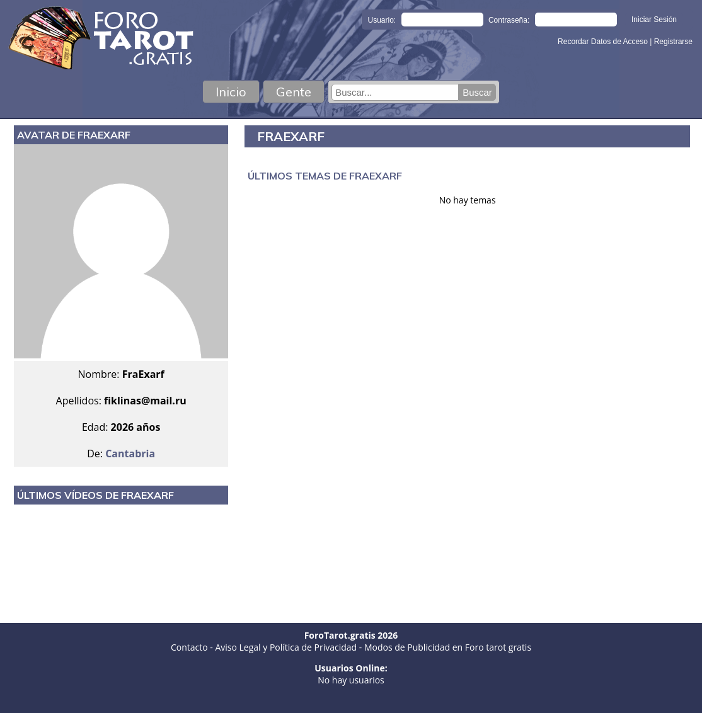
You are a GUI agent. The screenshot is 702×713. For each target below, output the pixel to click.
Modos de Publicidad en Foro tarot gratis (447, 647)
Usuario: (382, 20)
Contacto (189, 647)
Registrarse (673, 41)
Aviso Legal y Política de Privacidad (286, 647)
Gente (293, 92)
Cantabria (130, 453)
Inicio (231, 92)
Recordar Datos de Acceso (604, 41)
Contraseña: (508, 20)
